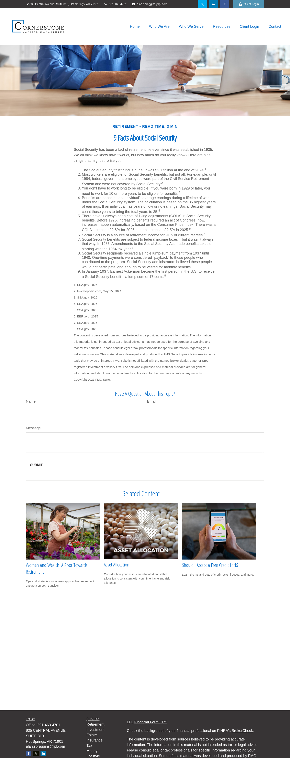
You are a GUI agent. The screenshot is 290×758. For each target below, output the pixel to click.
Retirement (95, 724)
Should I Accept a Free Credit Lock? (210, 565)
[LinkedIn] (213, 4)
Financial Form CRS (150, 722)
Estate (92, 735)
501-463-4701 (115, 4)
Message (33, 428)
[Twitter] (202, 4)
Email (151, 401)
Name (31, 401)
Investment (95, 730)
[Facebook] (224, 4)
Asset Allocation (116, 564)
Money (92, 751)
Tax (89, 746)
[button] (134, 27)
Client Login (249, 4)
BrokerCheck (242, 731)
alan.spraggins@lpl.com (149, 4)
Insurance (95, 740)
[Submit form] (36, 465)
